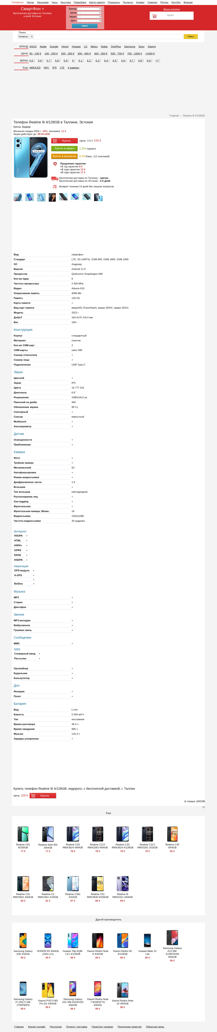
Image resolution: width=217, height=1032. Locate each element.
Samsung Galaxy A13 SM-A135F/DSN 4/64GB (172, 952)
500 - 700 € (117, 53)
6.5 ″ (115, 60)
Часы (55, 2)
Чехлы (30, 2)
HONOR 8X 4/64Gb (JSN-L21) (48, 952)
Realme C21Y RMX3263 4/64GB (98, 846)
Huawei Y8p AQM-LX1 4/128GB (73, 952)
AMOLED (35, 67)
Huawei (76, 46)
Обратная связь (155, 1026)
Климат (140, 2)
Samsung (129, 46)
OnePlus (116, 46)
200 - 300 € (67, 53)
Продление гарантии (129, 1026)
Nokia (104, 46)
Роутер (164, 2)
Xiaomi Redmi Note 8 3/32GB (97, 952)
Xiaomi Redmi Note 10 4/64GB (122, 1002)
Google (54, 46)
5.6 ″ (40, 60)
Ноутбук (176, 2)
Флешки (188, 2)
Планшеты (114, 2)
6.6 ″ (123, 60)
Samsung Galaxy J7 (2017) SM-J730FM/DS (23, 1002)
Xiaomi (152, 46)
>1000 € (150, 53)
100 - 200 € (51, 53)
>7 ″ (157, 60)
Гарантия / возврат (102, 1026)
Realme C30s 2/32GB (72, 896)
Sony (141, 46)
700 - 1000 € (134, 53)
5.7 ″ (49, 60)
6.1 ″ (81, 60)
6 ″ (73, 60)
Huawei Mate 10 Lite (147, 952)
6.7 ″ (132, 60)
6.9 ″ (149, 60)
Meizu (94, 46)
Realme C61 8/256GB (23, 846)
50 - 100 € (35, 53)
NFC (46, 67)
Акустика (66, 2)
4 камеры (73, 67)
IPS (54, 67)
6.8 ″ (141, 60)
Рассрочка (56, 1026)
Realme (26, 126)
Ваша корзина (171, 9)
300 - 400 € (84, 53)
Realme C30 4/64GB (172, 846)
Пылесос (128, 2)
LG (85, 46)
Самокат (152, 2)
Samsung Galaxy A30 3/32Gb (23, 952)
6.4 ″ (106, 60)
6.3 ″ (98, 60)
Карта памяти (97, 2)
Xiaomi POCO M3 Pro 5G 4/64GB (48, 1002)
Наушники (43, 2)
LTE (62, 67)
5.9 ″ (66, 60)
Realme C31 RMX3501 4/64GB (23, 896)
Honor (65, 46)
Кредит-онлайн (36, 1026)
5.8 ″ (57, 60)
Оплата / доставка (76, 1026)
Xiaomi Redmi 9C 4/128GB (122, 952)
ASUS (33, 46)
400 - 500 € (100, 53)
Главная (19, 1026)
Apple (43, 46)
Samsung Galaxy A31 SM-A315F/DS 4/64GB (72, 1002)
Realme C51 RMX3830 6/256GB (97, 896)
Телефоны (18, 2)
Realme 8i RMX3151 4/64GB (123, 896)
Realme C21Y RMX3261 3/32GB (147, 846)
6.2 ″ (89, 60)
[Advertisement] (108, 92)
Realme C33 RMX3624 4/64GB (73, 846)
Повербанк (80, 2)
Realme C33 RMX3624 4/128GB (122, 846)
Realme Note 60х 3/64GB (48, 846)
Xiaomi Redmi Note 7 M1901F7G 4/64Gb (97, 1002)
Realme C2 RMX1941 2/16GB (48, 896)
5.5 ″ (32, 60)
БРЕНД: (24, 46)
